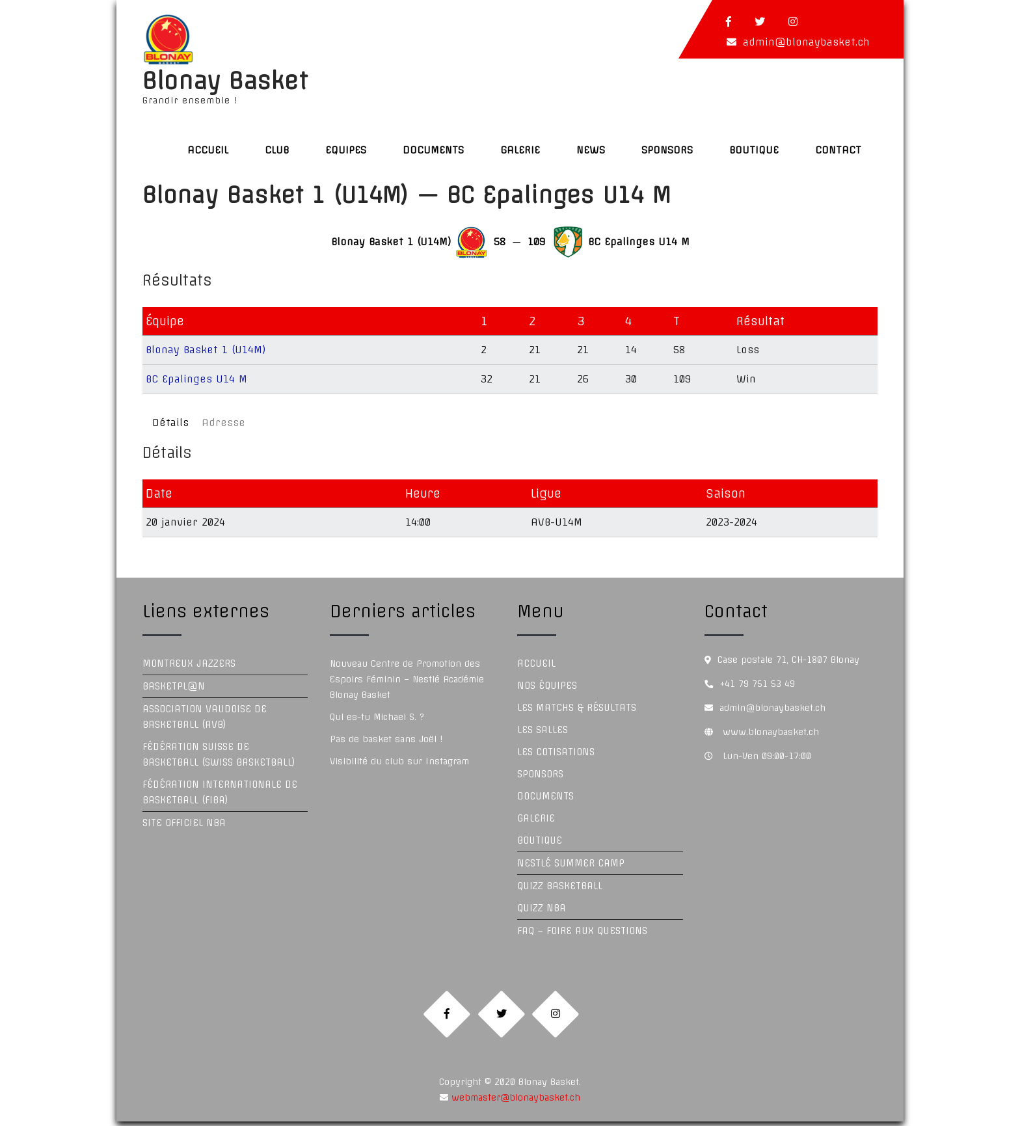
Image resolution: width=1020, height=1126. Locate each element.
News (590, 150)
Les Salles (542, 730)
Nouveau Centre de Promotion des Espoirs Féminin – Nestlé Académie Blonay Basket (407, 679)
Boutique (754, 150)
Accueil (207, 150)
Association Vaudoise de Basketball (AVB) (204, 717)
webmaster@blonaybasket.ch (514, 1102)
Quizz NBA (541, 908)
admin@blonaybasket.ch (806, 42)
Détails (170, 422)
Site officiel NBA (184, 823)
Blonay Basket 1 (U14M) (206, 349)
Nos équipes (547, 685)
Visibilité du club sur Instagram (399, 761)
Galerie (520, 150)
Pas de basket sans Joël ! (386, 739)
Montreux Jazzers (188, 663)
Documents (433, 150)
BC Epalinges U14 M (196, 379)
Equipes (345, 150)
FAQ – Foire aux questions (582, 931)
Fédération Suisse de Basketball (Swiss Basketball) (218, 754)
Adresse (223, 422)
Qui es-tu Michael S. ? (377, 717)
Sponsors (667, 150)
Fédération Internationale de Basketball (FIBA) (219, 792)
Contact (838, 150)
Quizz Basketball (559, 886)
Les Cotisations (556, 752)
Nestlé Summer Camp (570, 863)
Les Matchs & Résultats (576, 708)
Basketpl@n (173, 686)
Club (277, 150)
